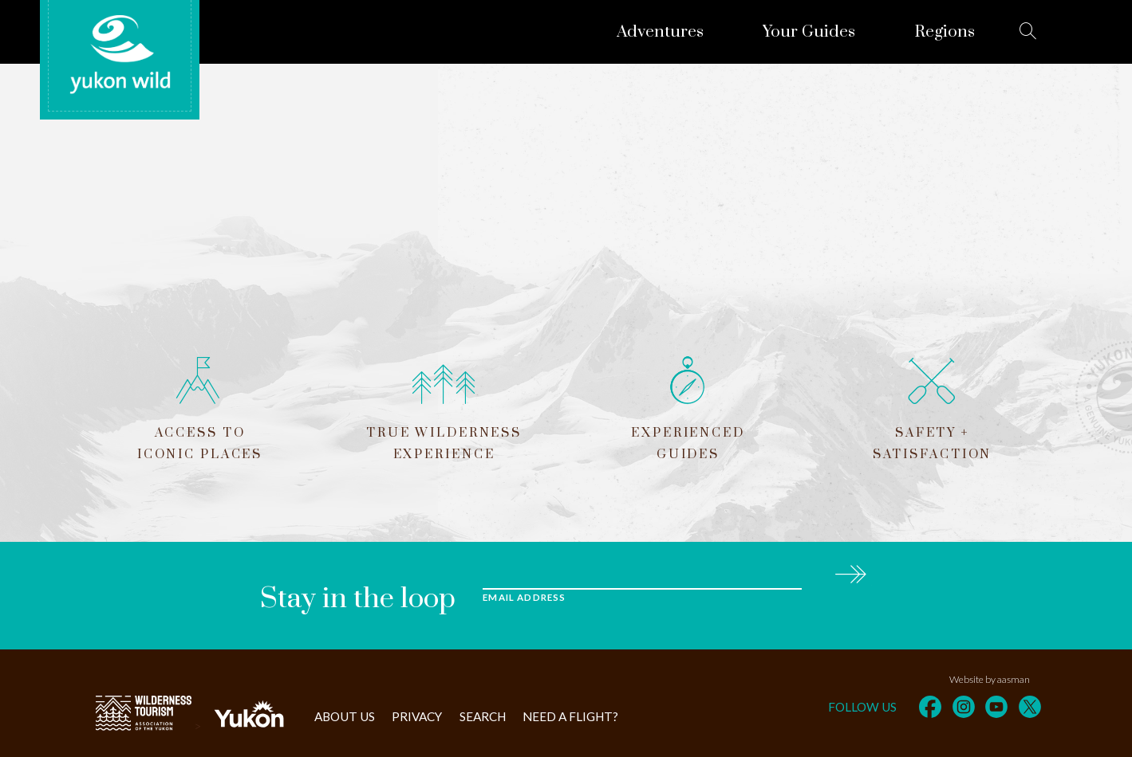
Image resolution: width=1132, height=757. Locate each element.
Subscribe (850, 571)
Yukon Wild (119, 55)
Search (483, 716)
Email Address (524, 597)
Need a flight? (570, 716)
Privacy (417, 716)
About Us (344, 716)
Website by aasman (989, 679)
